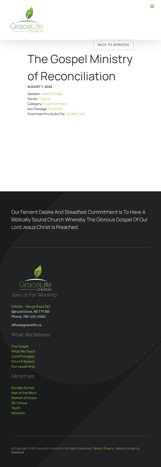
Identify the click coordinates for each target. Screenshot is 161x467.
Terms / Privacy (103, 448)
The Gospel (20, 346)
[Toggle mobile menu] (152, 6)
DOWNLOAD (75, 114)
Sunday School (22, 387)
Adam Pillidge (52, 93)
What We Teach (23, 351)
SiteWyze (17, 452)
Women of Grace (24, 398)
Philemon (55, 108)
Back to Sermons (113, 45)
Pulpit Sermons (55, 103)
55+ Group (19, 403)
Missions (18, 413)
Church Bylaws (22, 361)
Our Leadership (23, 366)
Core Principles (23, 356)
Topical (44, 98)
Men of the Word (23, 392)
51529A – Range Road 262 (30, 306)
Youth (15, 408)
